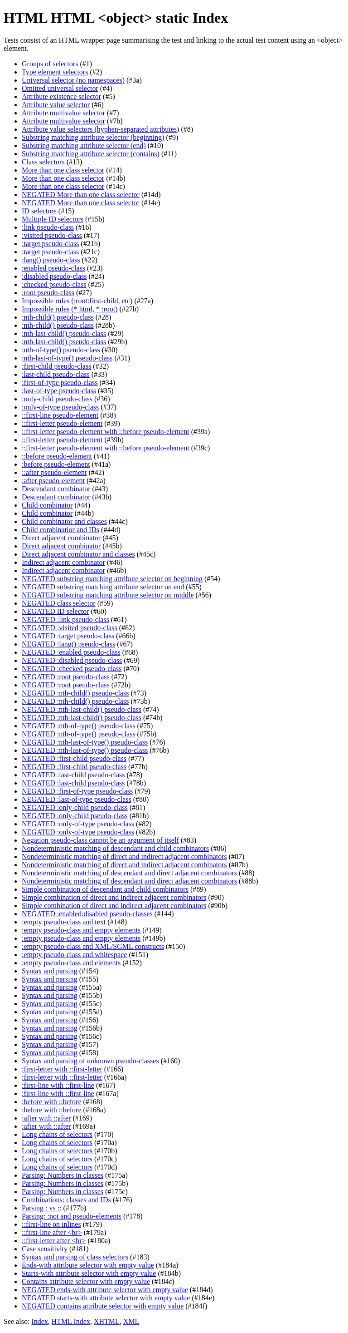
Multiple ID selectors (52, 219)
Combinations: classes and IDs (66, 1200)
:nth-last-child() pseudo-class (64, 333)
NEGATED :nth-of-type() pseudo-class (78, 726)
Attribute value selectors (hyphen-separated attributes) (100, 129)
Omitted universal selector (60, 88)
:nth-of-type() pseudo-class (61, 350)
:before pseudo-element (56, 464)
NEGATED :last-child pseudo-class (73, 775)
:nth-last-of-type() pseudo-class (67, 358)
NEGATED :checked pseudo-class (71, 668)
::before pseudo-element (57, 456)
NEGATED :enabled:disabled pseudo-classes (87, 914)
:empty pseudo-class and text (64, 922)
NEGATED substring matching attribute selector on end (103, 587)
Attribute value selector (56, 105)
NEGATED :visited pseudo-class (69, 628)
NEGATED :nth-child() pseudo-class (75, 693)
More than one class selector (63, 170)
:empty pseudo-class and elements (71, 963)
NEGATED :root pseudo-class (66, 677)
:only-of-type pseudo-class (60, 407)
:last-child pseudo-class (56, 374)
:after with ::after (46, 1118)
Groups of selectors (50, 64)
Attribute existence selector (61, 96)
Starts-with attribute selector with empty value (89, 1273)
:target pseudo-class (50, 243)
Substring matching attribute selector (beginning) (93, 137)
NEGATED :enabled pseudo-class (71, 652)
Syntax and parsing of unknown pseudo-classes (90, 1061)
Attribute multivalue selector (63, 113)
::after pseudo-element (54, 472)
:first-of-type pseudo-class (60, 382)
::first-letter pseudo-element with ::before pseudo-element (105, 431)
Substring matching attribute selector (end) (84, 145)
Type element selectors (55, 72)
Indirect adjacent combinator (63, 562)
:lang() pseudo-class (51, 260)
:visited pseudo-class (52, 235)
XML (131, 1321)
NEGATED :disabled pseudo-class (72, 660)
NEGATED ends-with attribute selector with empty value (105, 1290)
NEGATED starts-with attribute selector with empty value (106, 1298)
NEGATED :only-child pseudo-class (75, 807)
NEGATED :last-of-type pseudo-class (76, 799)
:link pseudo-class (48, 227)
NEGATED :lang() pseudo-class (68, 644)
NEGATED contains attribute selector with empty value (103, 1306)
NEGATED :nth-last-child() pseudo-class (81, 709)
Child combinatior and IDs (60, 529)
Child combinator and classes (64, 521)
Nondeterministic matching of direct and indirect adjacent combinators (124, 856)
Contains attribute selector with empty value (86, 1281)
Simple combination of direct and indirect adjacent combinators (114, 897)
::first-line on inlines (51, 1224)
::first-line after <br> (52, 1232)
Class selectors (43, 162)
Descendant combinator (56, 489)
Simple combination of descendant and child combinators (105, 889)
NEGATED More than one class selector (81, 194)
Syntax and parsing (49, 971)
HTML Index (71, 1321)
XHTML (107, 1321)
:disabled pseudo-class (54, 276)
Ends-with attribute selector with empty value (88, 1265)
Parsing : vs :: (42, 1208)
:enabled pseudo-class (53, 268)
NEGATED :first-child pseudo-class (74, 758)
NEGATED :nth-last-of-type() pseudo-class (85, 742)
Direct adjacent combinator (61, 538)
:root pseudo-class (48, 292)
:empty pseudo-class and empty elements (81, 930)
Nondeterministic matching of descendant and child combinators (115, 848)
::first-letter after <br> (54, 1240)
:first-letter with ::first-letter (62, 1069)
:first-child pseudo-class (56, 366)
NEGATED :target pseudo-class (68, 636)
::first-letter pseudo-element (62, 423)
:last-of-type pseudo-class (59, 391)
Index (39, 1321)
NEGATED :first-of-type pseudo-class (77, 791)
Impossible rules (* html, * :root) (70, 309)
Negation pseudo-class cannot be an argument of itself (100, 840)
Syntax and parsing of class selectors (75, 1257)
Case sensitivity (45, 1249)
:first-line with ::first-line (58, 1085)
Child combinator (47, 505)
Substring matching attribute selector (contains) (91, 154)
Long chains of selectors (57, 1134)
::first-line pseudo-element (60, 415)
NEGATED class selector (59, 603)
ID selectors (39, 211)
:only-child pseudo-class (57, 399)
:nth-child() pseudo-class (58, 317)
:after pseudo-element (53, 480)
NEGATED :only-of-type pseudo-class (78, 824)
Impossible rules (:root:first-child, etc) (77, 301)
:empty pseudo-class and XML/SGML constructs (93, 946)
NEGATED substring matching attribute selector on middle (107, 595)
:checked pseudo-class (54, 284)
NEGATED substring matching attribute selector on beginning (112, 579)
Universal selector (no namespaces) (73, 80)
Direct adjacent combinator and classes (78, 554)
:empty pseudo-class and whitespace (74, 954)
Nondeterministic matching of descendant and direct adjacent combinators (129, 873)
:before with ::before (52, 1102)
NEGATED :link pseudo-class (65, 619)
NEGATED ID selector (55, 611)
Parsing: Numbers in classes (62, 1175)
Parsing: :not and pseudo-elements (71, 1216)
